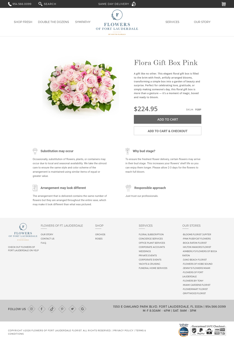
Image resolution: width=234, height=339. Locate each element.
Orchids (100, 234)
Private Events (148, 255)
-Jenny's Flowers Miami (196, 268)
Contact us (47, 238)
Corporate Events (150, 259)
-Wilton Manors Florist (196, 247)
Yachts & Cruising (149, 264)
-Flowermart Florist (195, 289)
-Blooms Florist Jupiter (196, 234)
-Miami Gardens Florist (196, 285)
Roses (98, 238)
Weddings (145, 251)
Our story (47, 234)
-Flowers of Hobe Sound (197, 264)
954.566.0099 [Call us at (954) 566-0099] (215, 306)
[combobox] (52, 4)
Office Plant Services (152, 243)
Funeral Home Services (153, 268)
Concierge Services (151, 238)
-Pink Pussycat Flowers (196, 238)
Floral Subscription (151, 234)
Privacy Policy (123, 330)
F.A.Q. (43, 243)
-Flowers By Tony (192, 280)
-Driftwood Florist (194, 293)
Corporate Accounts (152, 247)
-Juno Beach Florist (194, 259)
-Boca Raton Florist (194, 243)
